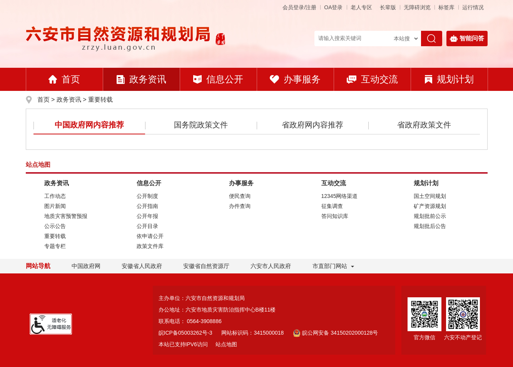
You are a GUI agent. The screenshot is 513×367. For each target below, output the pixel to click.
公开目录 (147, 226)
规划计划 (449, 79)
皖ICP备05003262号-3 (185, 333)
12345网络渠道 (339, 196)
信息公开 (218, 79)
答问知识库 (334, 216)
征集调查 (332, 206)
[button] (388, 7)
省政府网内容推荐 (312, 125)
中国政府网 (86, 266)
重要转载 (100, 99)
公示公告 (55, 226)
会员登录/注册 (299, 7)
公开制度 (147, 196)
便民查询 (240, 196)
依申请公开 (150, 236)
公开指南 (147, 206)
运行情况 (473, 7)
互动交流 (372, 79)
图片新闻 (55, 206)
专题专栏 (55, 246)
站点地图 (226, 344)
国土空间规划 (430, 196)
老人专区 (361, 7)
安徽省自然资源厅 (206, 266)
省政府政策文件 (424, 125)
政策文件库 (150, 246)
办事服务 (295, 79)
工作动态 (55, 196)
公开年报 (147, 216)
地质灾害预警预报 (65, 216)
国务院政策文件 (201, 125)
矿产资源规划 (430, 206)
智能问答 (467, 38)
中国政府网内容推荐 (89, 125)
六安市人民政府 (271, 266)
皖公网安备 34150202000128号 (335, 333)
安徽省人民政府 (142, 266)
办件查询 (240, 206)
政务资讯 (141, 79)
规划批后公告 (430, 226)
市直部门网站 (333, 266)
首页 (64, 79)
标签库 (446, 7)
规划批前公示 (430, 216)
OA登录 (333, 7)
